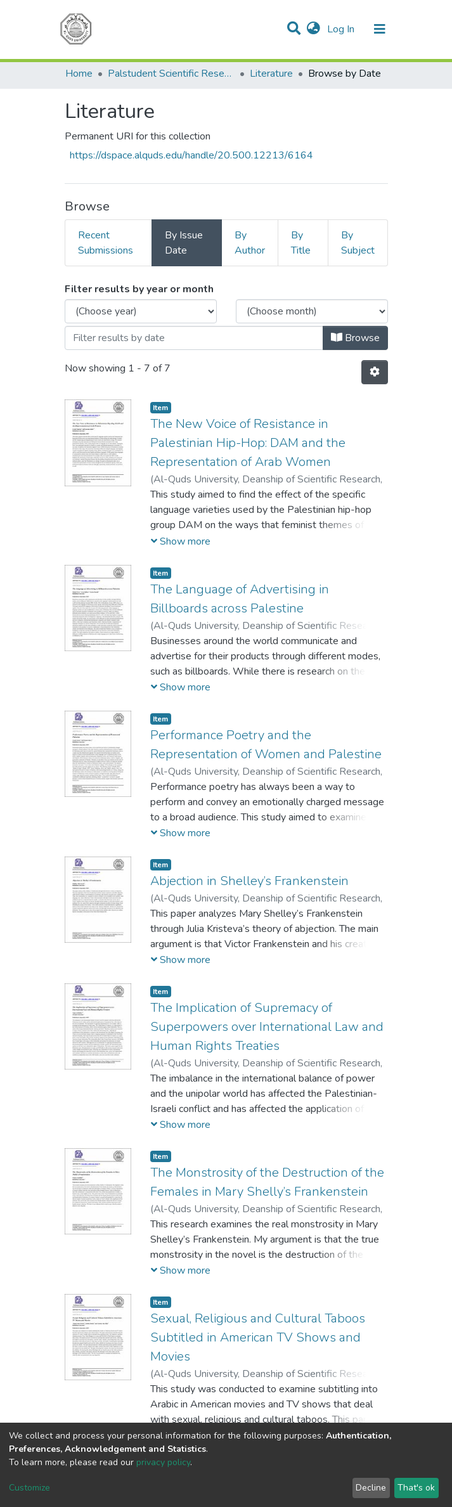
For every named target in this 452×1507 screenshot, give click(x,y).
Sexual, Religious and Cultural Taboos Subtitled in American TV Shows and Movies (257, 1337)
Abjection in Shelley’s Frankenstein (249, 880)
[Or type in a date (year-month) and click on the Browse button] (194, 338)
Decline (371, 1488)
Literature (271, 74)
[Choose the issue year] (141, 311)
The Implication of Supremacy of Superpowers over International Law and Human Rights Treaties (267, 1026)
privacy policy (163, 1462)
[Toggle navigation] (379, 29)
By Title (301, 242)
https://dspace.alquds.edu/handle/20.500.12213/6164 (191, 155)
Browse (355, 338)
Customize (29, 1488)
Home (79, 74)
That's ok (416, 1488)
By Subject (358, 242)
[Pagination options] (374, 372)
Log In (342, 29)
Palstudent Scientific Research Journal (171, 74)
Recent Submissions (105, 242)
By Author (250, 242)
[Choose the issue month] (312, 311)
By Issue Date (184, 242)
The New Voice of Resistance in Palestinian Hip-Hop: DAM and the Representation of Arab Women (247, 442)
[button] (313, 29)
